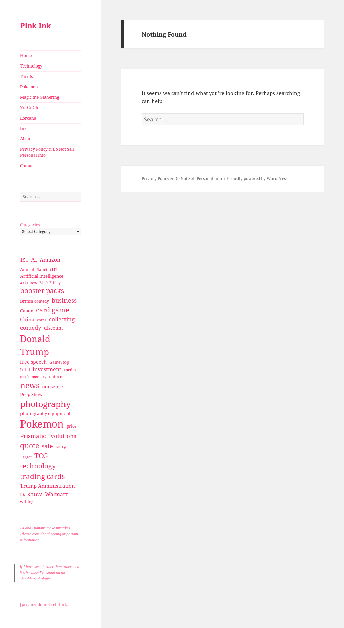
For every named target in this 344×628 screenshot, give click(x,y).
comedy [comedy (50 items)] (30, 327)
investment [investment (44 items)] (47, 369)
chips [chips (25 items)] (41, 319)
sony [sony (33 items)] (61, 446)
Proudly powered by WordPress (257, 178)
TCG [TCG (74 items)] (41, 455)
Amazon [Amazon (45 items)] (50, 259)
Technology (31, 66)
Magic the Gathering (39, 97)
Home (26, 55)
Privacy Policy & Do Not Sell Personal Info (47, 152)
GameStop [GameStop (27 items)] (59, 362)
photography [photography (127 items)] (45, 403)
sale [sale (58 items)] (47, 446)
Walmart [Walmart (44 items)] (56, 494)
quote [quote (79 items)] (29, 445)
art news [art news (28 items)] (28, 282)
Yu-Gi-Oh (29, 107)
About (26, 139)
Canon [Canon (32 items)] (26, 311)
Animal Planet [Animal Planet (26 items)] (33, 269)
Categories (30, 225)
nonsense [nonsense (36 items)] (52, 386)
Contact (27, 166)
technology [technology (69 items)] (38, 465)
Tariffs (26, 76)
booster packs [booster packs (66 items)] (42, 290)
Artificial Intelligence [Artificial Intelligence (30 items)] (41, 276)
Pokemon (29, 87)
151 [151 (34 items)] (24, 260)
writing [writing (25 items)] (26, 501)
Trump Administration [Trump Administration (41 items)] (47, 485)
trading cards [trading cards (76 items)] (42, 476)
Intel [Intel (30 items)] (25, 370)
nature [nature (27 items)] (55, 376)
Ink (23, 128)
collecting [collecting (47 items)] (62, 319)
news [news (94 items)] (29, 385)
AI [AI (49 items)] (34, 259)
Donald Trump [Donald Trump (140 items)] (35, 345)
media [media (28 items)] (70, 370)
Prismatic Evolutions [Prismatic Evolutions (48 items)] (48, 436)
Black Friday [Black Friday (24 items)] (50, 282)
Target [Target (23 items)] (26, 457)
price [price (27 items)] (71, 426)
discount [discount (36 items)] (53, 328)
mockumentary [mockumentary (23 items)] (33, 376)
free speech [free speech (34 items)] (33, 362)
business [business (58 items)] (64, 300)
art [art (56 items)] (54, 268)
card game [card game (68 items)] (52, 309)
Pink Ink (35, 25)
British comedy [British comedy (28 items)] (34, 301)
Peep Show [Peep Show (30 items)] (31, 394)
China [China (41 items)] (27, 319)
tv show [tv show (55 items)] (31, 494)
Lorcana (28, 118)
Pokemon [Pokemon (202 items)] (42, 424)
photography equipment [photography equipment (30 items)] (45, 413)
